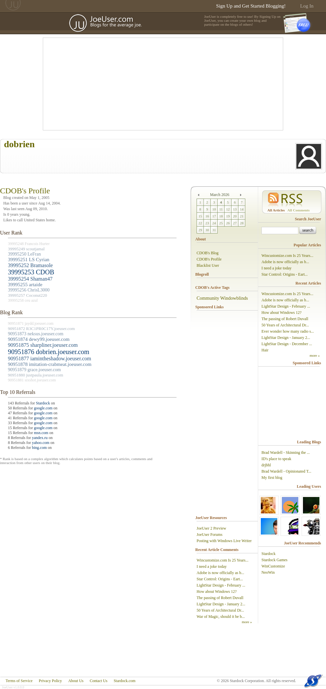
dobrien (19, 144)
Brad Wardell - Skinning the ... (285, 452)
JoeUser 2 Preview (211, 528)
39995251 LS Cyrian (28, 259)
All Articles (276, 210)
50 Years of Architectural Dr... (220, 610)
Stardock (43, 403)
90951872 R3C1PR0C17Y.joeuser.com (41, 328)
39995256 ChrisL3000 (28, 290)
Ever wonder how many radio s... (287, 331)
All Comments (298, 210)
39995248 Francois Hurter (29, 243)
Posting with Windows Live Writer (224, 540)
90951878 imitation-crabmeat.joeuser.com (50, 364)
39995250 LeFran (24, 254)
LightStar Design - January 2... (221, 604)
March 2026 (219, 194)
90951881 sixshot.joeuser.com (32, 380)
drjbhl (266, 465)
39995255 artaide (25, 284)
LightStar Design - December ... (286, 344)
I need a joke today (212, 566)
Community (208, 298)
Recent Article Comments (216, 549)
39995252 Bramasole (30, 265)
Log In (306, 6)
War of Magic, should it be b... (221, 616)
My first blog (271, 477)
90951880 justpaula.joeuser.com (35, 374)
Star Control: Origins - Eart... (220, 579)
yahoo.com (40, 442)
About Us (75, 680)
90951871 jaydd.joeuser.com (30, 323)
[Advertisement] (140, 84)
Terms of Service (19, 680)
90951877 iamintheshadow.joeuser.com (49, 358)
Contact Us (98, 680)
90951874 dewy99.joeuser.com (38, 339)
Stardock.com (124, 680)
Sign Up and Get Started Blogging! (250, 6)
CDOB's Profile (209, 259)
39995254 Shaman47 (30, 279)
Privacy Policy (50, 680)
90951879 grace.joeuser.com (34, 369)
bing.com (39, 447)
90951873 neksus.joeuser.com (35, 333)
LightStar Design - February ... (221, 585)
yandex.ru (40, 437)
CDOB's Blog (208, 253)
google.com (43, 408)
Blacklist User (208, 265)
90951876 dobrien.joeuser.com (48, 351)
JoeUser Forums (209, 534)
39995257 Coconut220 (27, 295)
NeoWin (268, 572)
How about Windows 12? (217, 591)
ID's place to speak (276, 458)
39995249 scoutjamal (26, 248)
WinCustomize (273, 566)
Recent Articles (308, 283)
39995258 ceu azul (23, 300)
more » (247, 622)
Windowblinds (234, 298)
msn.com (41, 432)
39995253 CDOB (31, 272)
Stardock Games (274, 560)
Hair (264, 350)
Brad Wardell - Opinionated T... (286, 471)
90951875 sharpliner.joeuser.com (43, 345)
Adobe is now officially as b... (220, 572)
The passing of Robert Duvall (220, 597)
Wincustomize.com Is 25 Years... (223, 560)
